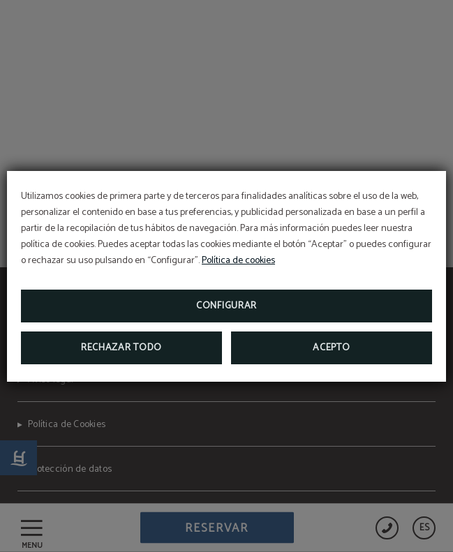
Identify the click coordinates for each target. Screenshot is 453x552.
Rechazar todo (121, 348)
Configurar (226, 306)
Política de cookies (238, 261)
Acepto (331, 348)
